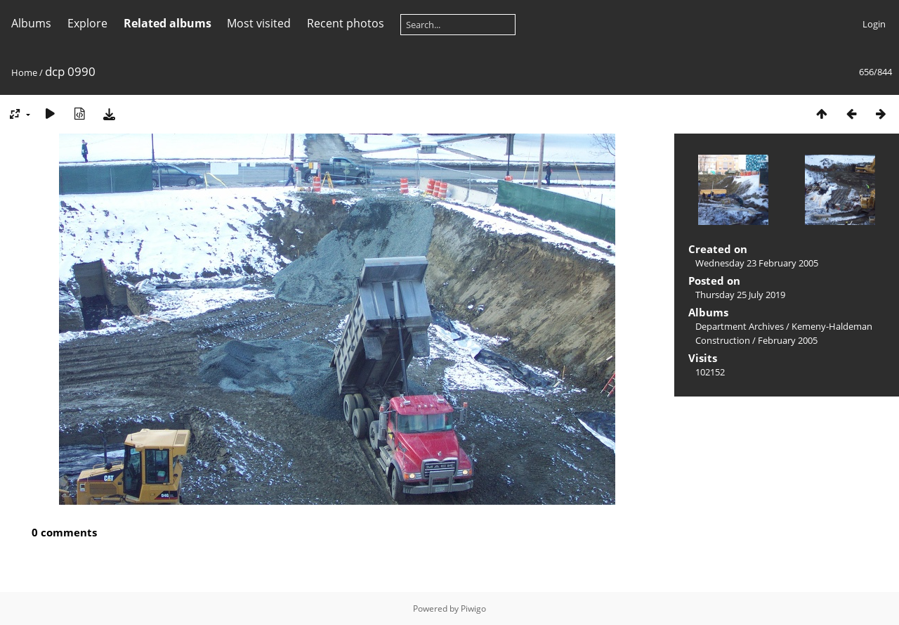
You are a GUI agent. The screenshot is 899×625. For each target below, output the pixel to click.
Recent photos (345, 23)
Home (24, 72)
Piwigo (473, 608)
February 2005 (788, 340)
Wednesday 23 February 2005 (756, 263)
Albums (31, 23)
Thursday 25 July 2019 (740, 294)
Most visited (259, 23)
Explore (87, 23)
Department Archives (739, 326)
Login (874, 24)
